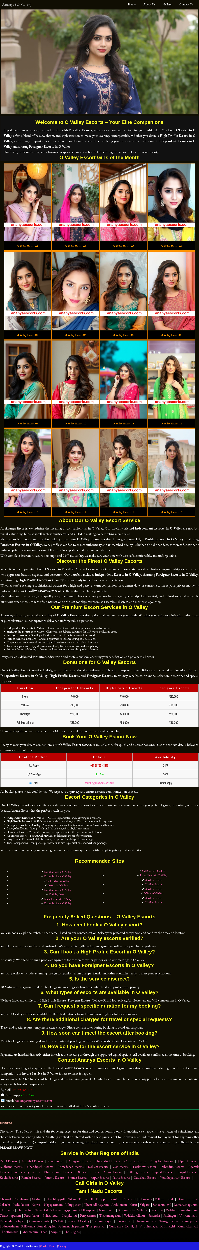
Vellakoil (142, 1210)
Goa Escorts (121, 1166)
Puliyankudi (50, 1215)
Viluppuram (73, 1204)
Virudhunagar (148, 1226)
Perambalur (31, 1215)
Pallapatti (20, 1221)
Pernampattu (126, 1210)
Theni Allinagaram (96, 1204)
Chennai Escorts (135, 1161)
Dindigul (131, 1226)
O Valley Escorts (57, 894)
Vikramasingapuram (63, 1210)
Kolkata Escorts (98, 1166)
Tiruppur (101, 1199)
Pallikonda (28, 1226)
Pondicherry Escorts (26, 1172)
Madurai (37, 1199)
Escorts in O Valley (58, 885)
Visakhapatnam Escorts (175, 1177)
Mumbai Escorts (32, 1161)
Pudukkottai (20, 1204)
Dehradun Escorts (172, 1166)
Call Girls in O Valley (57, 881)
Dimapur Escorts (87, 1172)
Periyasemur (88, 1215)
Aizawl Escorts (113, 1172)
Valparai (145, 1204)
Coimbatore (21, 1199)
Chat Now (99, 774)
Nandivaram (107, 1210)
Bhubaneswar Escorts (58, 1172)
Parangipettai (189, 1221)
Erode (170, 1199)
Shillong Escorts (137, 1172)
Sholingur (169, 1215)
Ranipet (115, 1199)
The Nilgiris (72, 1231)
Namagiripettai (168, 1221)
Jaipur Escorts (187, 1161)
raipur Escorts (100, 1177)
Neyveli (37, 1204)
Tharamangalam (110, 1215)
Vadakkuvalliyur (134, 1215)
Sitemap (62, 1246)
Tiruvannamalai (187, 1199)
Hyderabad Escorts (107, 1161)
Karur (133, 1204)
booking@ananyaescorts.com (99, 783)
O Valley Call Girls (154, 893)
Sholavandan (124, 1221)
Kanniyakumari (187, 1226)
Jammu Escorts (54, 1177)
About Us (149, 4)
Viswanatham (188, 1215)
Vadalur (171, 1210)
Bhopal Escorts (186, 1172)
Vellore (159, 1199)
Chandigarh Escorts (40, 1166)
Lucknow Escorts (144, 1166)
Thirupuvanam (96, 1226)
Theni (44, 1231)
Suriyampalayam (102, 1221)
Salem (72, 1199)
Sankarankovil (162, 1204)
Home (132, 4)
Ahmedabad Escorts (70, 1166)
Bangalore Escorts (162, 1161)
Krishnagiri (167, 1226)
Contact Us (186, 4)
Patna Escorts (121, 1177)
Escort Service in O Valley (57, 872)
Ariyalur (56, 1231)
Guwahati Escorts (144, 1177)
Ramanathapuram (186, 1204)
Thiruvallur (24, 1210)
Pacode (71, 1221)
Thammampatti (145, 1221)
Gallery (167, 4)
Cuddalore (116, 1226)
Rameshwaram (188, 1210)
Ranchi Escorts (31, 1177)
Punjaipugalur (46, 1226)
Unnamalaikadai (39, 1221)
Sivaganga (157, 1210)
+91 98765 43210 (99, 765)
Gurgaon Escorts (80, 1161)
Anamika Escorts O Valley (58, 899)
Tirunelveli (85, 1199)
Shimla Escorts (77, 1177)
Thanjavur (145, 1199)
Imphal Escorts (162, 1172)
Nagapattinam (53, 1204)
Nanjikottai (69, 1215)
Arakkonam (119, 1204)
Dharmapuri (30, 1231)
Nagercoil (129, 1199)
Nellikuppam (88, 1210)
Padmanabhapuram (71, 1226)
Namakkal (41, 1210)
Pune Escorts (56, 1161)
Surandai (154, 1215)
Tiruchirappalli (56, 1199)
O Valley (83, 1221)
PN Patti (58, 1221)
